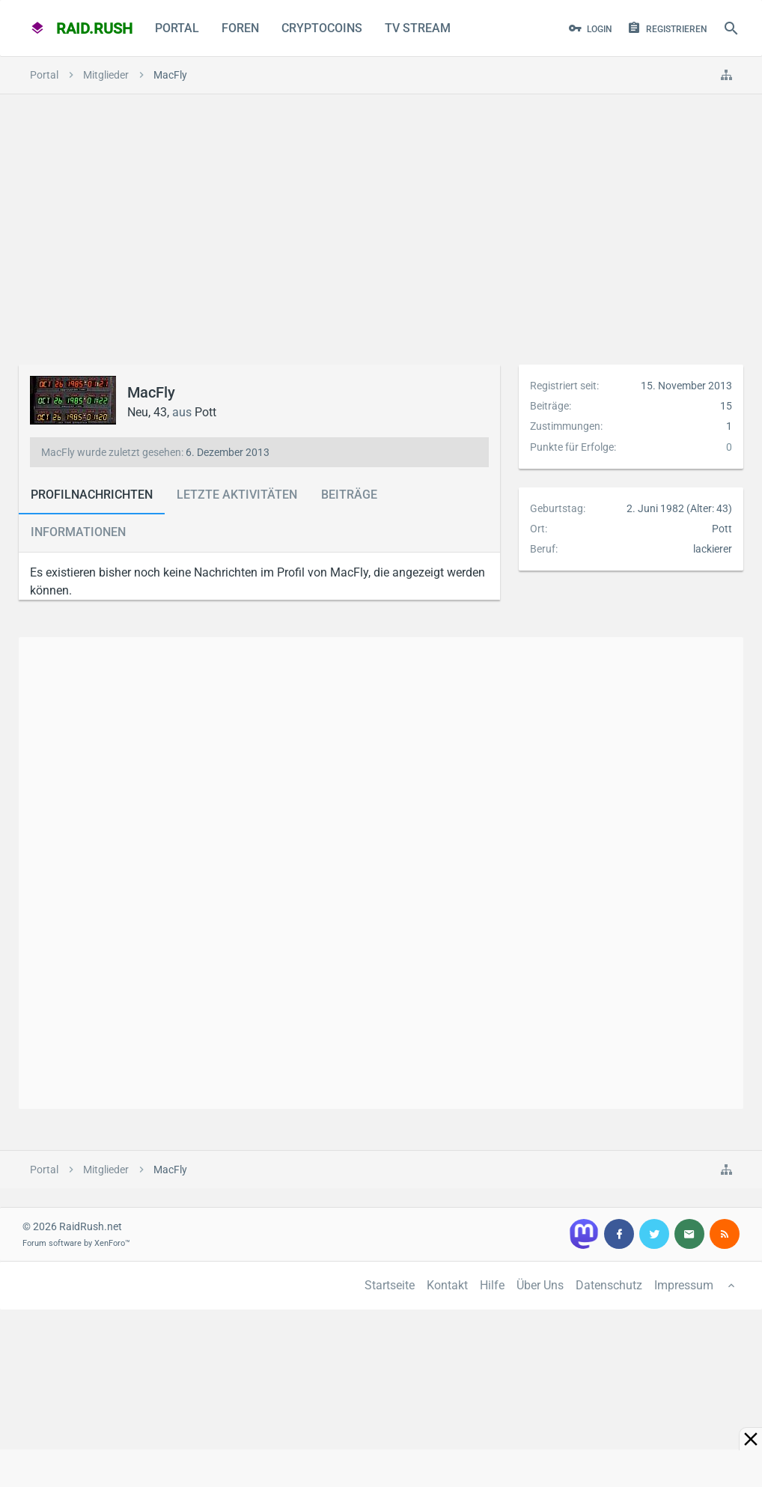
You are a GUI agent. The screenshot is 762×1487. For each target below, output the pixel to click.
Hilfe (492, 1285)
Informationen (78, 532)
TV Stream (418, 28)
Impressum (683, 1285)
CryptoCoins (321, 28)
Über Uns (540, 1285)
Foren (240, 28)
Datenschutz (609, 1285)
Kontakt (447, 1285)
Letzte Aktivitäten (237, 494)
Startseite (390, 1285)
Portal (177, 28)
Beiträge (349, 494)
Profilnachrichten (92, 494)
